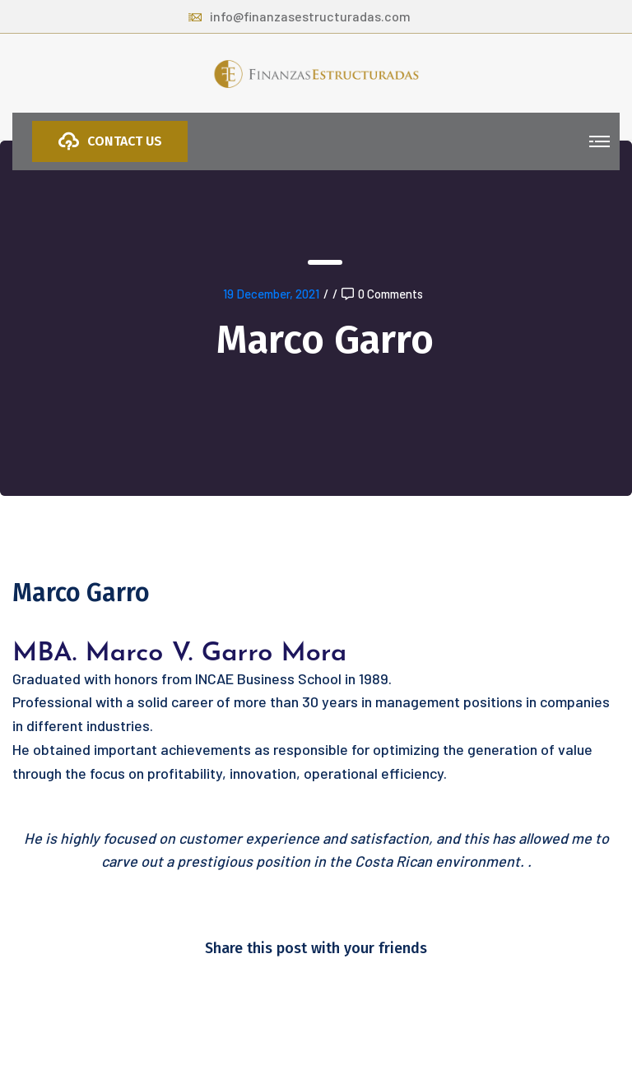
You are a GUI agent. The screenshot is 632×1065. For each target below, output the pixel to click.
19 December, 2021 (271, 293)
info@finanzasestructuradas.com (299, 16)
